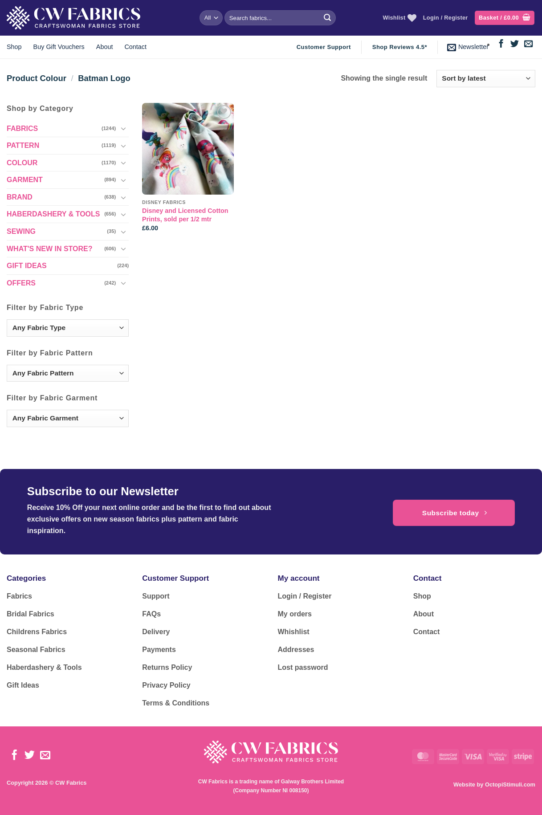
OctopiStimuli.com (510, 784)
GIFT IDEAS (27, 265)
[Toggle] (123, 128)
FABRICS (22, 128)
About (104, 46)
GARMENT (25, 179)
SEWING (21, 231)
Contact (135, 46)
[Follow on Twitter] (514, 44)
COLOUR (22, 163)
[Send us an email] (528, 44)
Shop (14, 46)
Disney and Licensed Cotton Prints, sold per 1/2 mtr (185, 215)
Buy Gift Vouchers (59, 46)
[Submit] (327, 17)
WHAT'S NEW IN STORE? (50, 249)
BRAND (20, 197)
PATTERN (23, 145)
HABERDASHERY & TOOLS (53, 214)
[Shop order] (485, 78)
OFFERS (21, 283)
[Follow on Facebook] (501, 44)
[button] (504, 18)
